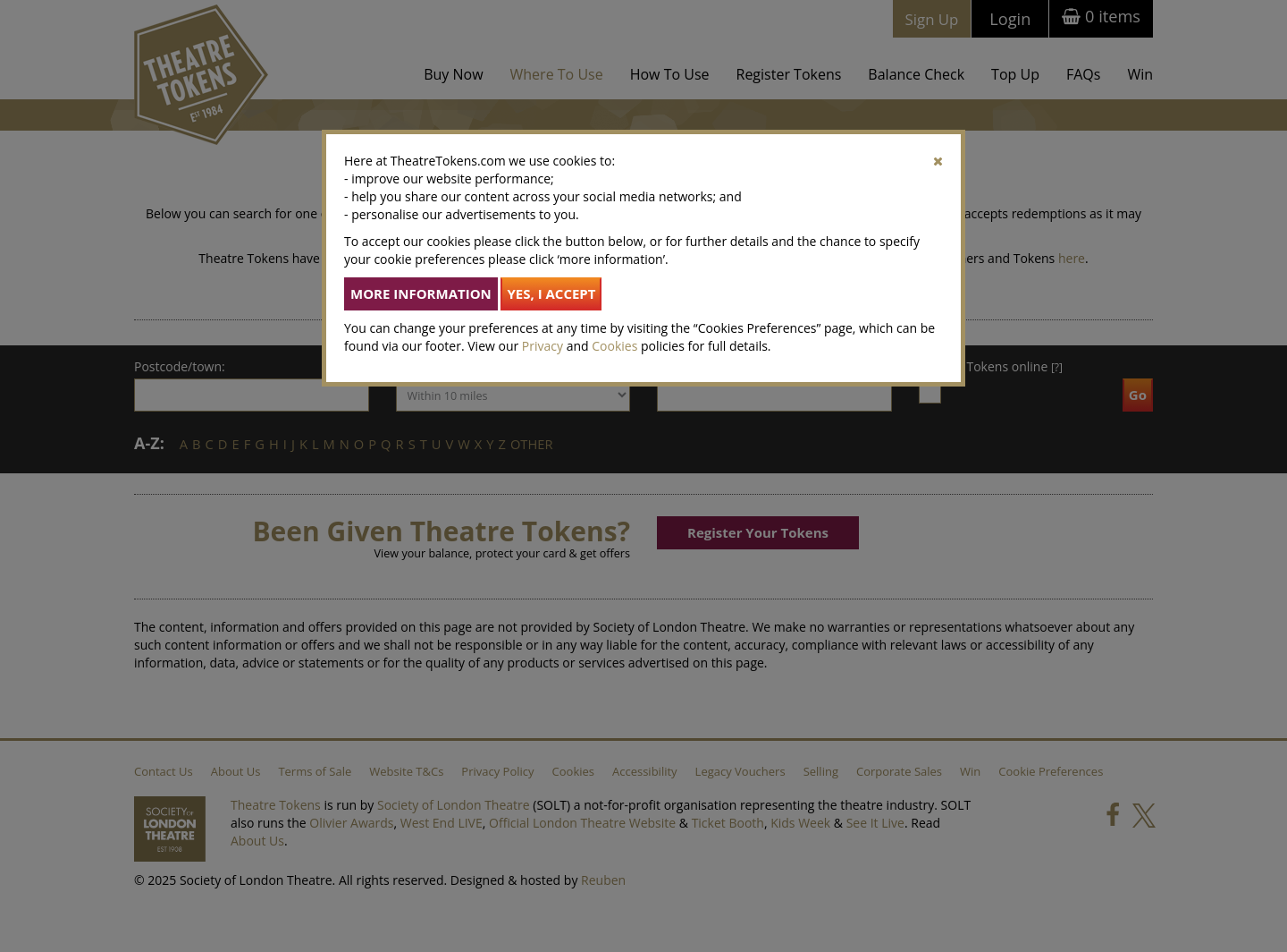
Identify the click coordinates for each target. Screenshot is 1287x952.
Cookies (614, 345)
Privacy (542, 345)
